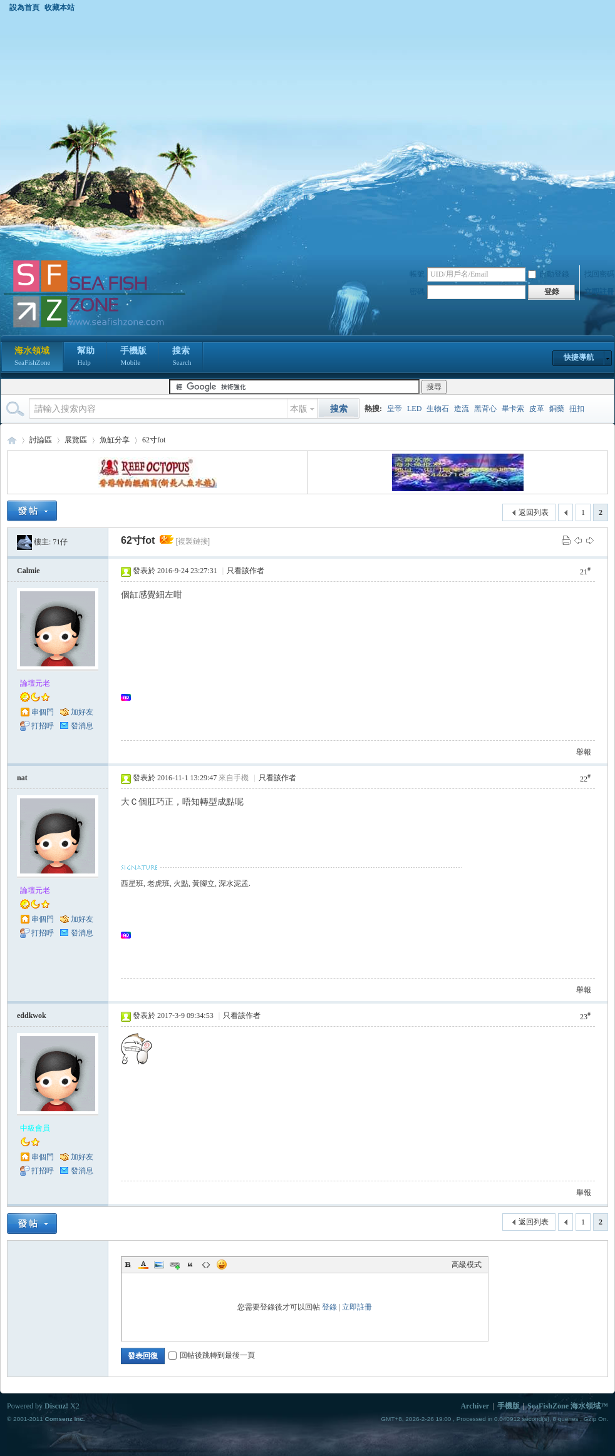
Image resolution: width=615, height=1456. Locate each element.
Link (174, 1264)
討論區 (40, 439)
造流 (461, 408)
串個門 (42, 712)
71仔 (60, 541)
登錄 (329, 1307)
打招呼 (42, 725)
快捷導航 (579, 357)
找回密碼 (599, 274)
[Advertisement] (124, 135)
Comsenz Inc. (64, 1418)
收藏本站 (59, 7)
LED (414, 408)
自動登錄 (548, 274)
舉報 (583, 752)
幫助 (86, 357)
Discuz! (56, 1406)
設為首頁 (24, 7)
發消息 (82, 725)
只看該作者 (245, 570)
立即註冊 (599, 291)
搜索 (181, 357)
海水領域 (32, 357)
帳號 (417, 274)
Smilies (221, 1264)
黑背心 (485, 408)
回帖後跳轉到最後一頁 (211, 1355)
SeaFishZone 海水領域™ (567, 1406)
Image (159, 1264)
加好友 (82, 712)
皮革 (536, 408)
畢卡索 (513, 408)
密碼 (417, 291)
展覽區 (76, 439)
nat (22, 777)
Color (143, 1264)
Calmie (28, 570)
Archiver (474, 1406)
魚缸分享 (115, 439)
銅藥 (556, 408)
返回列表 (534, 512)
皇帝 (394, 408)
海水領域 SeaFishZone (12, 440)
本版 (299, 409)
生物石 (437, 408)
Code (206, 1264)
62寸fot (153, 439)
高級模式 (467, 1264)
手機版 (133, 357)
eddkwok (31, 1015)
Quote (190, 1264)
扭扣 (576, 408)
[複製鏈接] (192, 541)
